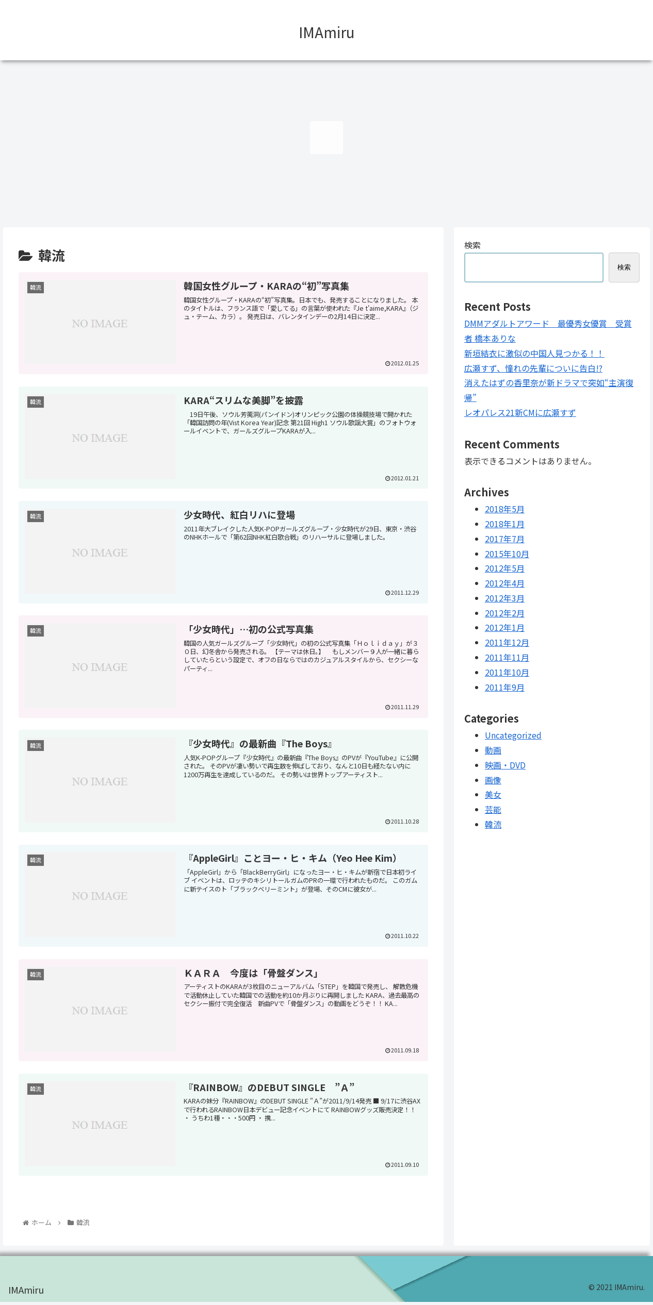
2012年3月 (505, 598)
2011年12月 (507, 642)
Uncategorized (513, 735)
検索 (472, 245)
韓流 (493, 824)
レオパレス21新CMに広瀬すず (520, 412)
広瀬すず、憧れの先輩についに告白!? (533, 368)
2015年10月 (507, 553)
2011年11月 (507, 657)
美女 (493, 794)
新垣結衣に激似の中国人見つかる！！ (534, 353)
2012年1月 (505, 627)
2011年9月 (505, 687)
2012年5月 (505, 568)
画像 (493, 780)
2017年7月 (505, 538)
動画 (493, 750)
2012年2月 (505, 613)
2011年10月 (507, 672)
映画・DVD (505, 765)
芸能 (493, 809)
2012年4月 (505, 583)
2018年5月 (505, 509)
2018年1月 (505, 523)
